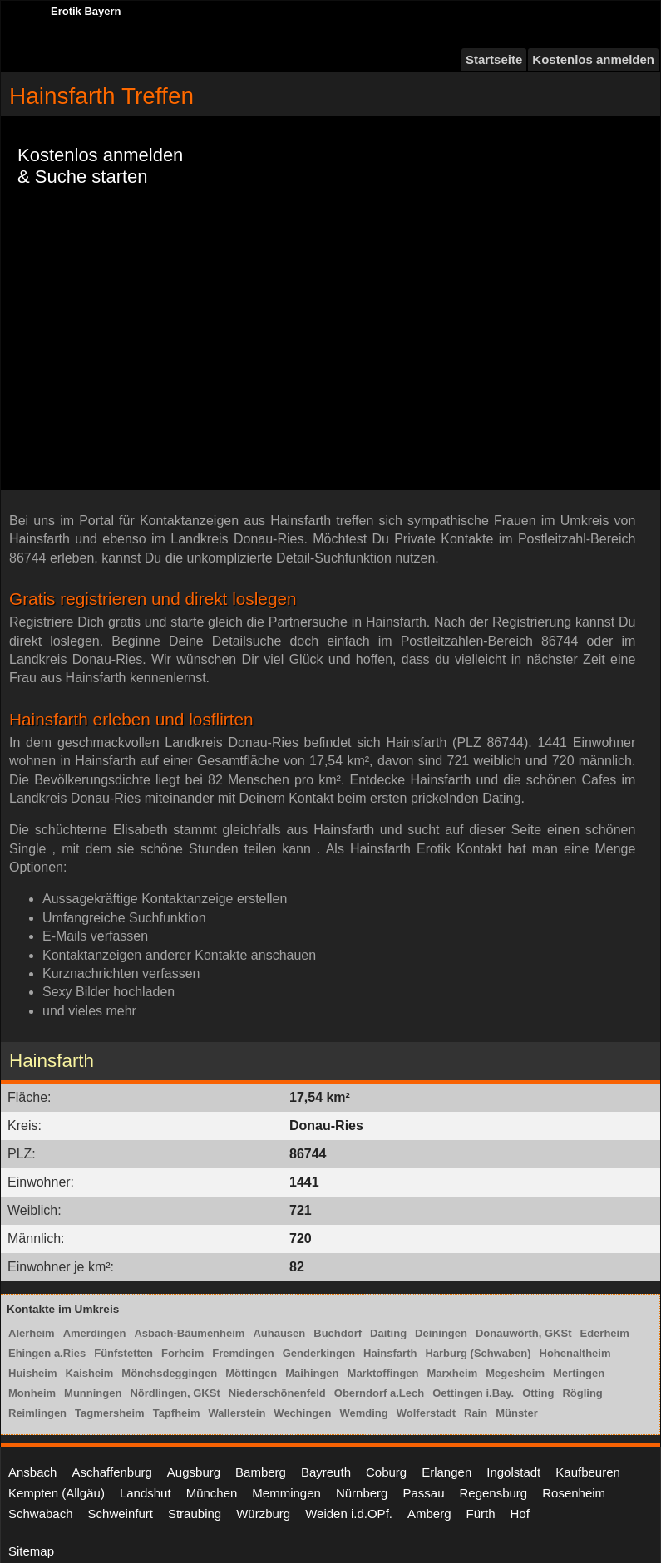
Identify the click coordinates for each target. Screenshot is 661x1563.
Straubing (194, 1513)
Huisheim (32, 1373)
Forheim (182, 1353)
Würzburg (263, 1513)
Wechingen (302, 1413)
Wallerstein (236, 1413)
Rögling (582, 1393)
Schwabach (40, 1513)
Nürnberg (362, 1493)
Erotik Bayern (86, 11)
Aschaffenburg (111, 1472)
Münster (517, 1413)
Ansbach (32, 1472)
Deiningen (441, 1333)
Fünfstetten (123, 1353)
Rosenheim (573, 1493)
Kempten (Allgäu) (56, 1493)
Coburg (386, 1472)
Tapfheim (176, 1413)
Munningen (92, 1393)
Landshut (145, 1493)
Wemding (363, 1413)
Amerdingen (94, 1333)
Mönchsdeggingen (169, 1373)
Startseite (494, 59)
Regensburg (493, 1493)
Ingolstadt (513, 1472)
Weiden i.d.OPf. (348, 1513)
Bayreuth (326, 1472)
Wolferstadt (426, 1413)
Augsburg (193, 1472)
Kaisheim (90, 1373)
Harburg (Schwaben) (477, 1353)
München (212, 1493)
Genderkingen (319, 1353)
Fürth (481, 1513)
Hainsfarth (390, 1353)
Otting (538, 1393)
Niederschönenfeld (277, 1393)
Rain (475, 1413)
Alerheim (31, 1333)
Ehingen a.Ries (47, 1353)
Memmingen (286, 1493)
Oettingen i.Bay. (473, 1393)
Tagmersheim (110, 1413)
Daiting (388, 1333)
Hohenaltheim (575, 1353)
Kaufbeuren (587, 1472)
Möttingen (251, 1373)
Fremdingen (243, 1353)
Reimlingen (37, 1413)
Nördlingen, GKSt (175, 1393)
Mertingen (578, 1373)
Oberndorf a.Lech (379, 1393)
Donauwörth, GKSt (524, 1333)
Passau (423, 1493)
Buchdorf (337, 1333)
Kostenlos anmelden (593, 59)
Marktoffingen (383, 1373)
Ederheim (604, 1333)
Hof (520, 1513)
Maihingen (311, 1373)
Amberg (429, 1513)
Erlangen (446, 1472)
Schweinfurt (120, 1513)
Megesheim (515, 1373)
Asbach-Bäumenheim (189, 1333)
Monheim (32, 1393)
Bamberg (260, 1472)
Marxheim (452, 1373)
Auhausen (279, 1333)
